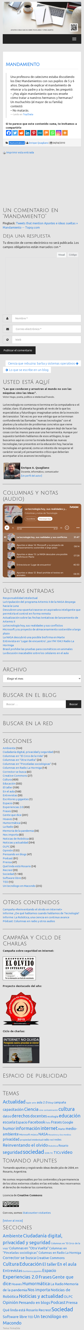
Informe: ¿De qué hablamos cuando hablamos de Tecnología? (41, 913)
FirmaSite (15, 1328)
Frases (7, 811)
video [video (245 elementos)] (66, 1152)
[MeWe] (40, 133)
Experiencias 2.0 (13, 807)
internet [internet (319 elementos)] (49, 1128)
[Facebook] (9, 133)
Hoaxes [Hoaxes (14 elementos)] (17, 1284)
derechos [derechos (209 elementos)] (21, 1115)
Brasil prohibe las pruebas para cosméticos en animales (38, 649)
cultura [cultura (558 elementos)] (67, 1109)
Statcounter (30, 1212)
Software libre (12, 878)
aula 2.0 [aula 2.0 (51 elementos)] (42, 1102)
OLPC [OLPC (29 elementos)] (68, 1297)
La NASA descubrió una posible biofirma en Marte (34, 637)
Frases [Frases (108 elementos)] (56, 1122)
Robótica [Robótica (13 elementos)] (53, 1146)
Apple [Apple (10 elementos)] (28, 1103)
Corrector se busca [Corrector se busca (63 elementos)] (19, 1258)
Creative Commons (15, 775)
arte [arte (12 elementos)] (34, 1102)
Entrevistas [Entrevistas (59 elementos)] (12, 1270)
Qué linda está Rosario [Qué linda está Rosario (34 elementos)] (20, 1310)
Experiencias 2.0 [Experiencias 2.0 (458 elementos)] (20, 1276)
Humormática (11, 822)
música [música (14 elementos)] (34, 1134)
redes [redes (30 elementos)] (57, 1139)
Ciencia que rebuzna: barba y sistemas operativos (43, 363)
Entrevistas (10, 795)
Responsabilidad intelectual (20, 598)
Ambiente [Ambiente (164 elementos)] (13, 1235)
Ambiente (9, 748)
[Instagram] (58, 133)
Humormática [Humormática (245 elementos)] (36, 1283)
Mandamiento (23, 64)
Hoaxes (7, 819)
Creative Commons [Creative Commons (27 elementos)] (50, 1258)
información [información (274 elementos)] (28, 1128)
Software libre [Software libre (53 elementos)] (15, 1317)
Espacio (7, 803)
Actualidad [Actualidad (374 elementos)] (14, 1101)
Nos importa (11, 834)
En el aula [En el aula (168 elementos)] (66, 1264)
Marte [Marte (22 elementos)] (61, 1129)
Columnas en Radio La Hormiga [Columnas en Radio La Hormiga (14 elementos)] (60, 1252)
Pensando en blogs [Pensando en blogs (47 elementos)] (34, 1302)
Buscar (73, 704)
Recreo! (7, 870)
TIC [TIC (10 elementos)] (51, 1153)
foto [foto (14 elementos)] (48, 1122)
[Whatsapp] (52, 133)
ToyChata (28, 114)
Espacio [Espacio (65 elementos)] (22, 1122)
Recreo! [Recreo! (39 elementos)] (45, 1310)
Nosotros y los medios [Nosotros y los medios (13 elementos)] (59, 1134)
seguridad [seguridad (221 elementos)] (12, 1152)
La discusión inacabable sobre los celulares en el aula (36, 653)
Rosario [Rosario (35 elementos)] (63, 1145)
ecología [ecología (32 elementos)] (53, 1116)
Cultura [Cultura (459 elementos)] (11, 1264)
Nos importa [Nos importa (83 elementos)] (39, 1290)
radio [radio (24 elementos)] (46, 1139)
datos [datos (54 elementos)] (7, 1116)
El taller (7, 787)
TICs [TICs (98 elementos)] (57, 1152)
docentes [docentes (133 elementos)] (38, 1116)
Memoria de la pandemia (18, 830)
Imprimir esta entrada (20, 152)
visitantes (44, 1212)
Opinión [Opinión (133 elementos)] (10, 1302)
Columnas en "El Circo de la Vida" (23, 756)
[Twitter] (15, 133)
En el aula (9, 791)
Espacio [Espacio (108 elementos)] (49, 1270)
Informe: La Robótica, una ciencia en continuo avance (36, 917)
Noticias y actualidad (15, 842)
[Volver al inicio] (13, 1220)
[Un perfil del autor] (31, 475)
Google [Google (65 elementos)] (67, 1122)
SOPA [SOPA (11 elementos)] (47, 1153)
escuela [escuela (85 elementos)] (9, 1122)
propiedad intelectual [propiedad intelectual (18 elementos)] (31, 1139)
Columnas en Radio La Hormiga (22, 767)
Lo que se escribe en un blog (27, 369)
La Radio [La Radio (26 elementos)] (57, 1284)
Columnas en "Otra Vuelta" (19, 759)
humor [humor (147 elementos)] (9, 1128)
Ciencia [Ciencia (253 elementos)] (31, 1109)
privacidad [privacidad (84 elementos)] (11, 1139)
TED (5, 881)
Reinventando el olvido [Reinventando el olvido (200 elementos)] (25, 1145)
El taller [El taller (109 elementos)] (49, 1264)
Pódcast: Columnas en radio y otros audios (29, 921)
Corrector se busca (14, 771)
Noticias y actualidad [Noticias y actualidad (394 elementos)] (41, 1296)
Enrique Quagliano (38, 142)
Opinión (8, 850)
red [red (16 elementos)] (52, 1139)
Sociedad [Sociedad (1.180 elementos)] (62, 1309)
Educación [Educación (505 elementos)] (30, 1264)
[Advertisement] (30, 181)
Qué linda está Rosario (17, 866)
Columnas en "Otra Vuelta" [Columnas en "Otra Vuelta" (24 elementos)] (29, 1248)
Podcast (8, 858)
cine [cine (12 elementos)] (41, 1110)
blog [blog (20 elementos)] (50, 1102)
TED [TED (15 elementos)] (30, 1317)
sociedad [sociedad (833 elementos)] (33, 1152)
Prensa (7, 862)
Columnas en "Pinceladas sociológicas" (27, 763)
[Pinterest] (33, 133)
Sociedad (8, 873)
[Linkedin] (27, 133)
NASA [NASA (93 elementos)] (43, 1134)
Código (73, 254)
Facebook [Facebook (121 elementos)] (36, 1122)
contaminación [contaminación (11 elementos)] (51, 1110)
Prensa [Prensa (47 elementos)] (71, 1302)
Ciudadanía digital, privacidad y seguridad (28, 751)
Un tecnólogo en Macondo (19, 885)
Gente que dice (12, 814)
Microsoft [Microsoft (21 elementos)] (24, 1134)
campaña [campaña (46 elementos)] (60, 1102)
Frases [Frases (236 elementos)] (45, 1276)
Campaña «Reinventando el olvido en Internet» (32, 909)
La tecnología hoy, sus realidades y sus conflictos (33, 625)
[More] (65, 133)
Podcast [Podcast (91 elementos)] (58, 1302)
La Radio (8, 826)
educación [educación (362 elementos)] (70, 1115)
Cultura (7, 779)
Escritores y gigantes (16, 799)
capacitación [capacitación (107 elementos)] (13, 1109)
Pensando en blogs (15, 854)
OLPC (6, 846)
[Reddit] (21, 133)
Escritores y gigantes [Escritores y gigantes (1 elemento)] (32, 1271)
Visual (61, 254)
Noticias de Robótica (16, 838)
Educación (9, 783)
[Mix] (46, 133)
